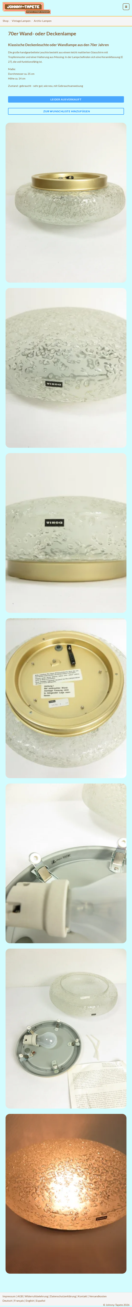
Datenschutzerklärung (63, 1296)
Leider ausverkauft (65, 99)
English (30, 1300)
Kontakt (82, 1296)
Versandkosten (98, 1296)
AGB (20, 1296)
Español (40, 1300)
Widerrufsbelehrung (36, 1296)
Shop (6, 20)
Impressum (9, 1296)
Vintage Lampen (21, 20)
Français (19, 1300)
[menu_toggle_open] (126, 6)
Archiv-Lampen (43, 20)
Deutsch (7, 1300)
